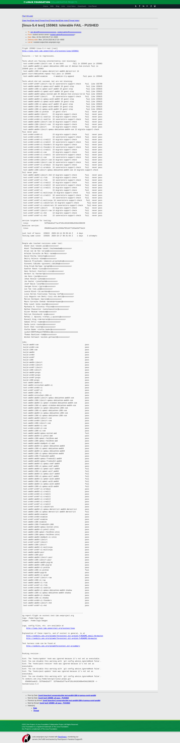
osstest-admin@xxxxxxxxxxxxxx (69, 32)
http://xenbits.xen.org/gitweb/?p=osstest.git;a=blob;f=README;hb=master (61, 638)
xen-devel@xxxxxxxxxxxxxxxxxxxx (43, 32)
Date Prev (26, 21)
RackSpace (62, 737)
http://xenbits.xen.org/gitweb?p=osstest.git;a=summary (53, 646)
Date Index (64, 21)
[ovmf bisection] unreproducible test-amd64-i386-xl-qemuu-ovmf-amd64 (67, 695)
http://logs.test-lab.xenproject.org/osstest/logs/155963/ (50, 51)
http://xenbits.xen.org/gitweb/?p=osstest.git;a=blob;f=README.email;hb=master (64, 636)
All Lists (29, 16)
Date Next (34, 21)
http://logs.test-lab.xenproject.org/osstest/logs (50, 628)
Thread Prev (44, 21)
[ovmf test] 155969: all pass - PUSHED (53, 698)
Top (23, 16)
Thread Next (54, 21)
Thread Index (74, 21)
